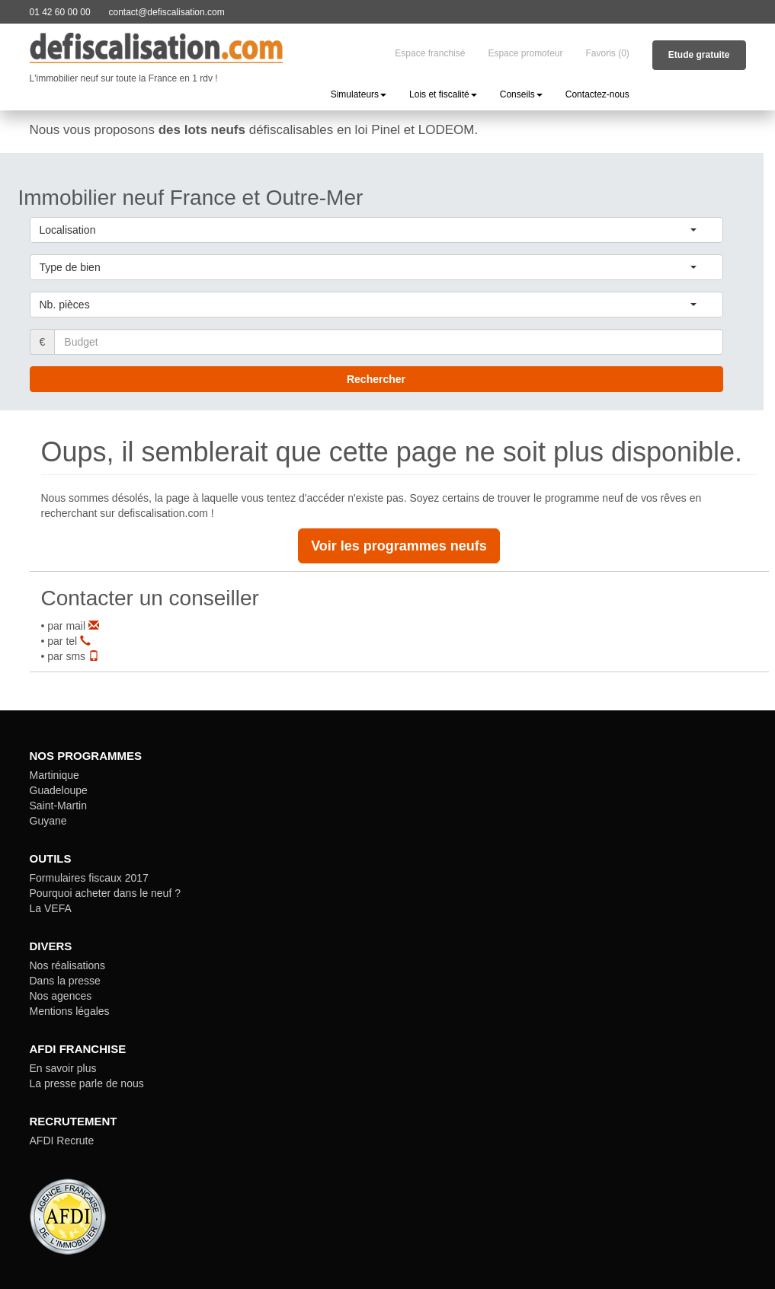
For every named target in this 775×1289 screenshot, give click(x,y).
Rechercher (376, 379)
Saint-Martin (58, 805)
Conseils (521, 94)
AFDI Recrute (62, 1140)
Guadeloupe (59, 790)
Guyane (48, 821)
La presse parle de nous (87, 1083)
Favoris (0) (607, 53)
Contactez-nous (597, 94)
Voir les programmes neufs (399, 546)
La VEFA (51, 908)
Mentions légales (70, 1011)
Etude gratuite (699, 54)
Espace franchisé (430, 53)
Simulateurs (358, 94)
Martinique (54, 775)
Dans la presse (65, 981)
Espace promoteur (525, 53)
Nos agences (61, 996)
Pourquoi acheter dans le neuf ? (105, 893)
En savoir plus (63, 1068)
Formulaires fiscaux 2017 (89, 878)
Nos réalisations (68, 965)
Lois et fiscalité (443, 94)
